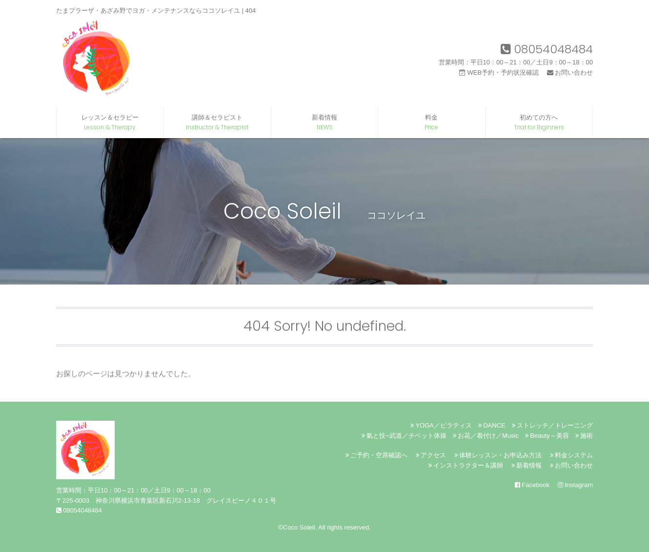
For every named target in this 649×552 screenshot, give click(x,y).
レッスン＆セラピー (110, 122)
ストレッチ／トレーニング (552, 425)
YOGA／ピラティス (441, 425)
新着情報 (324, 122)
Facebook (532, 485)
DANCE (492, 425)
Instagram (575, 485)
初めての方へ (538, 122)
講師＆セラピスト (217, 122)
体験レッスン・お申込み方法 (498, 455)
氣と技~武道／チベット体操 (404, 435)
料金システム (571, 455)
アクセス (431, 455)
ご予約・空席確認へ (376, 455)
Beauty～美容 (547, 435)
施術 (584, 435)
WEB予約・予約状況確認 (499, 72)
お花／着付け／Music (486, 435)
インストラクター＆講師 (465, 465)
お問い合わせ (570, 72)
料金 (431, 122)
